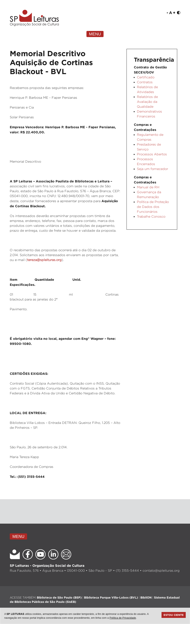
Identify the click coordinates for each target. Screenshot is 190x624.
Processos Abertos (152, 154)
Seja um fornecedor (152, 169)
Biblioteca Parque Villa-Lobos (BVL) (111, 597)
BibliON (146, 597)
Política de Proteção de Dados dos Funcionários (153, 206)
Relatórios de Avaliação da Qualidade (147, 101)
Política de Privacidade (122, 617)
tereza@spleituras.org (44, 260)
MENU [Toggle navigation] (95, 34)
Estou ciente (174, 614)
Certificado (145, 77)
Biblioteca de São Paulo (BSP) (59, 597)
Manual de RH (148, 187)
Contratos (145, 82)
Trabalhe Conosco (151, 216)
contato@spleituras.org (161, 570)
